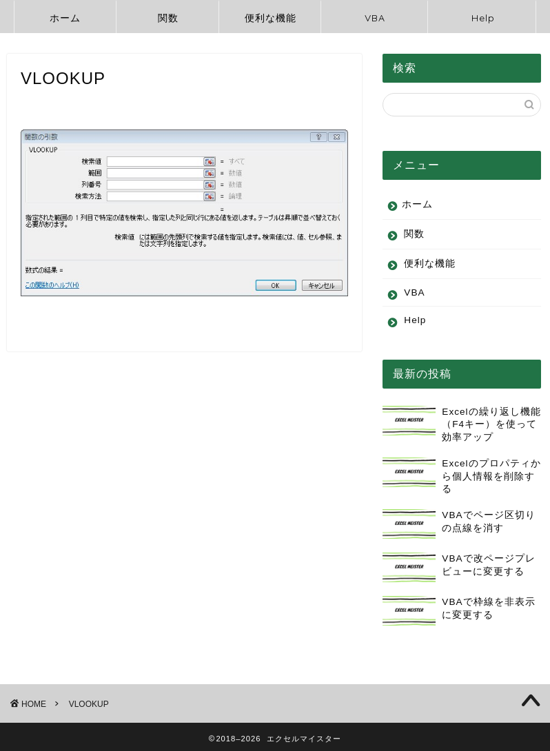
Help (483, 18)
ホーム (65, 18)
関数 (168, 18)
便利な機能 (270, 18)
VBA (375, 18)
